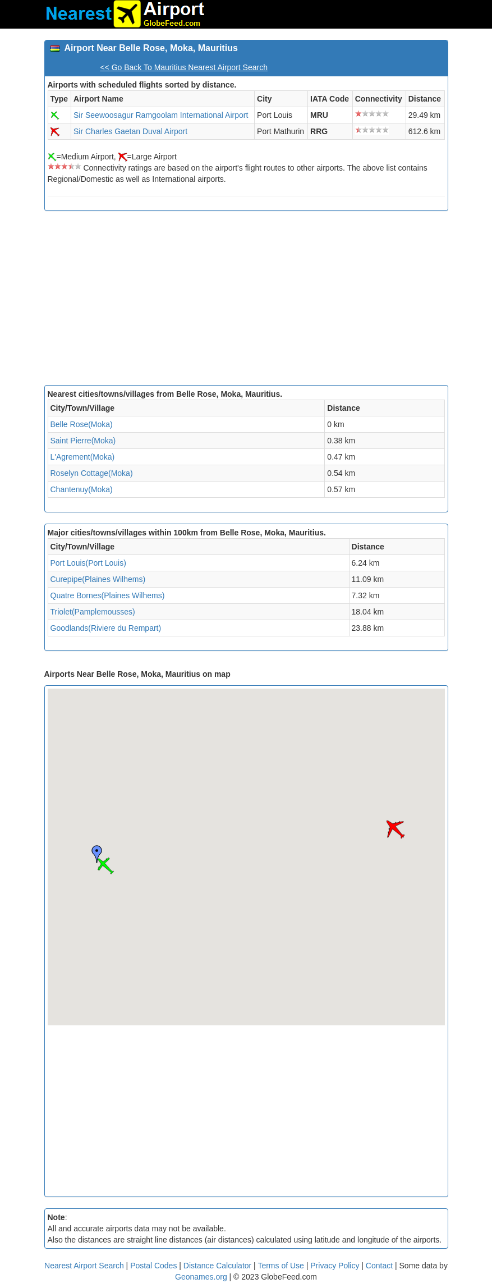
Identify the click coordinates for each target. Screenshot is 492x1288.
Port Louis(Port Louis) (88, 562)
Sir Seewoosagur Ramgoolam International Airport (160, 115)
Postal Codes (153, 1265)
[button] (105, 866)
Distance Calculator (217, 1265)
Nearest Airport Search (84, 1265)
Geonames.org (201, 1276)
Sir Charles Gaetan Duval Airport (130, 131)
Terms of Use (282, 1265)
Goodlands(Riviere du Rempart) (106, 628)
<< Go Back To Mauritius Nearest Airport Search (184, 67)
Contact (379, 1265)
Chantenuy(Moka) (81, 489)
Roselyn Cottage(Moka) (91, 473)
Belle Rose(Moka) (81, 424)
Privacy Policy (335, 1265)
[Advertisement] (246, 300)
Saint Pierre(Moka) (83, 440)
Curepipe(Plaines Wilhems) (98, 579)
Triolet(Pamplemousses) (92, 611)
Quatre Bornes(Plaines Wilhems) (107, 595)
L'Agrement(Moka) (82, 456)
